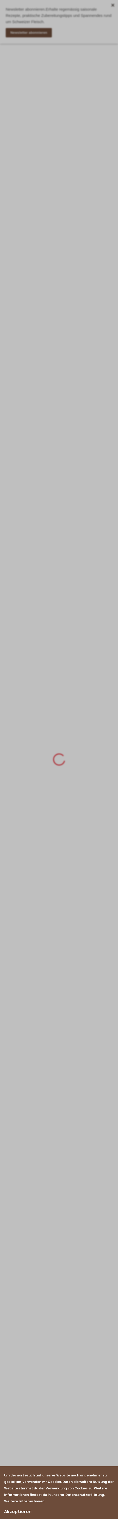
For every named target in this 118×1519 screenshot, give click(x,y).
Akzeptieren (18, 1512)
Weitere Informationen (24, 1501)
